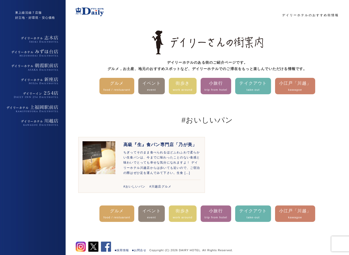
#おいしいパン (134, 186)
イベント (151, 86)
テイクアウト (253, 86)
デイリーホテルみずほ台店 (33, 53)
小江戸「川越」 (295, 86)
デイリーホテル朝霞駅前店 (33, 67)
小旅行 (216, 86)
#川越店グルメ (160, 186)
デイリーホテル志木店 (33, 39)
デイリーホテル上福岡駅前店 (33, 108)
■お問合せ (139, 250)
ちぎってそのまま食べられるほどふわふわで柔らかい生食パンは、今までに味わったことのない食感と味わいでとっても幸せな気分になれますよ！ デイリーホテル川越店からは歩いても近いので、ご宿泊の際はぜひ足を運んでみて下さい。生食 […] (161, 163)
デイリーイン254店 (33, 95)
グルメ (116, 86)
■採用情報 (122, 250)
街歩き (183, 86)
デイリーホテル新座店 (33, 81)
